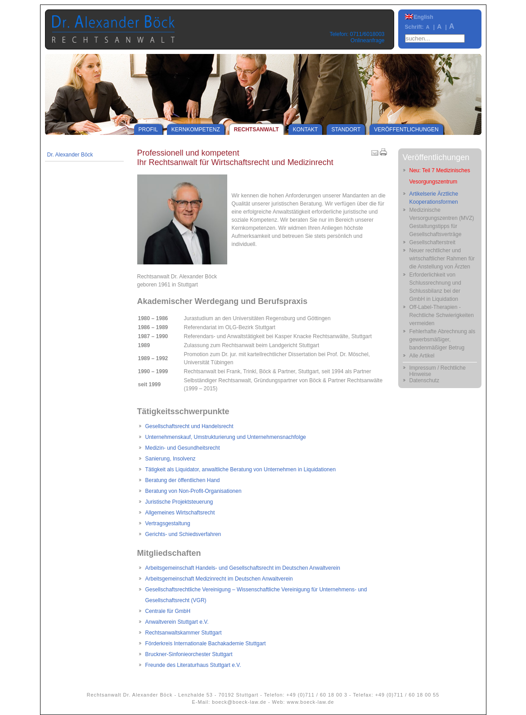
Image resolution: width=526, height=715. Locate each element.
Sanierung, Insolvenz (170, 459)
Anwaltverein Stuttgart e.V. (177, 622)
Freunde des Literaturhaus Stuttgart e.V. (193, 665)
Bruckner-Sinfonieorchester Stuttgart (189, 654)
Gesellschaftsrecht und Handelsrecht (189, 426)
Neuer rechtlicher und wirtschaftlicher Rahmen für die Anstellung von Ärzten (442, 258)
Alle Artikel (422, 356)
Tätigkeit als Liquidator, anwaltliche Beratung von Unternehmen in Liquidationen (240, 469)
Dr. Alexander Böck (70, 155)
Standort (345, 129)
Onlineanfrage (367, 40)
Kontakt (305, 129)
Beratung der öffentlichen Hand (182, 480)
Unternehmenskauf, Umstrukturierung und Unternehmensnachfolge (225, 437)
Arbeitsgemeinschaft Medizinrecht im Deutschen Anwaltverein (219, 579)
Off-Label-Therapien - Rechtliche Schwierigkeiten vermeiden (441, 315)
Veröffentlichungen (406, 129)
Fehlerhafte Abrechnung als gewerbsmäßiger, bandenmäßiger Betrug (442, 339)
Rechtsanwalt (256, 129)
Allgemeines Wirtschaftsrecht (180, 512)
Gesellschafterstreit (432, 242)
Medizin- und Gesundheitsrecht (182, 448)
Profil (148, 129)
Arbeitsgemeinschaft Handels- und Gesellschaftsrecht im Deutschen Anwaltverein (243, 568)
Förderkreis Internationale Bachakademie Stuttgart (205, 643)
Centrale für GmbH (168, 611)
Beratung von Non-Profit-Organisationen (193, 491)
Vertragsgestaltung (167, 523)
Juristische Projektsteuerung (179, 502)
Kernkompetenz (195, 129)
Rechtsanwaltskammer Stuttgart (183, 633)
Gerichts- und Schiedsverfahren (183, 534)
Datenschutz (424, 380)
